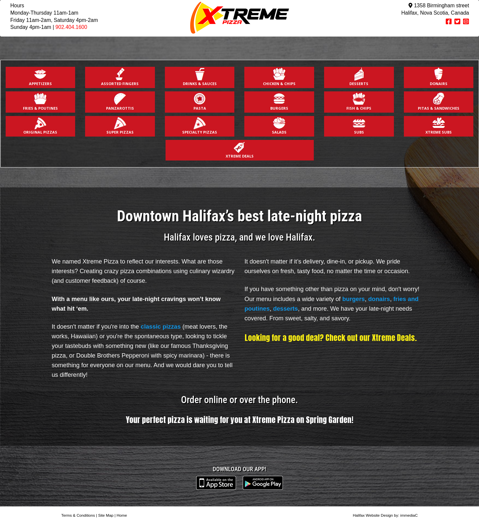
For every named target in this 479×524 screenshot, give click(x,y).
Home (122, 515)
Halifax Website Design (373, 515)
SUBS (359, 125)
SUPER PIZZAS (120, 125)
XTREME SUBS (438, 125)
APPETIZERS (40, 76)
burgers (353, 299)
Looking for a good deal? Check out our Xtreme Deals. (331, 338)
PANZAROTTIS (120, 101)
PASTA (199, 101)
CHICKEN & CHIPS (279, 76)
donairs (379, 299)
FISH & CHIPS (358, 101)
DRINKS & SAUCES (200, 76)
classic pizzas (160, 326)
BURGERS (279, 101)
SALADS (279, 125)
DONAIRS (438, 76)
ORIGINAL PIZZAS (40, 125)
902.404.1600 (71, 27)
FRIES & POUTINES (40, 101)
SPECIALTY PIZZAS (199, 125)
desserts (285, 308)
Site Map (105, 515)
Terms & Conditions (78, 515)
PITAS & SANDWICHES (438, 101)
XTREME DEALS (240, 149)
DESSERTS (358, 76)
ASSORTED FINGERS (120, 76)
